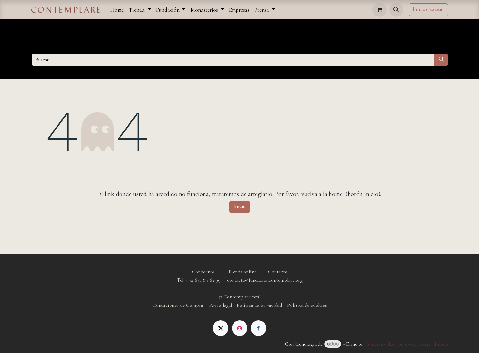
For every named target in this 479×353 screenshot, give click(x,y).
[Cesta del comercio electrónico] (379, 10)
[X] (220, 328)
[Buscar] (441, 60)
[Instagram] (239, 328)
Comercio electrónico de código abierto (406, 344)
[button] (396, 10)
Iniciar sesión (428, 9)
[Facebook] (258, 328)
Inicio (240, 206)
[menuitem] (117, 10)
